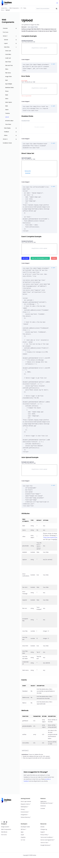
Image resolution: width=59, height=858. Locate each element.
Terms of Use (44, 842)
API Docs (23, 829)
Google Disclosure (45, 845)
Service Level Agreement (47, 840)
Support (42, 832)
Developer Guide (25, 826)
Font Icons (4, 834)
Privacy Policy (44, 834)
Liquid (22, 834)
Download (27, 173)
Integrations (24, 814)
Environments (25, 812)
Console (42, 808)
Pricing (23, 809)
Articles (42, 826)
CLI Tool (23, 840)
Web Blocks (4, 832)
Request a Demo (26, 804)
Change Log (43, 829)
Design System (5, 826)
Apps (22, 832)
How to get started (26, 801)
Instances (43, 806)
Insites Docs (4, 8)
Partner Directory (26, 817)
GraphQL (23, 837)
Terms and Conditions (46, 837)
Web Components (14, 8)
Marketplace (25, 806)
